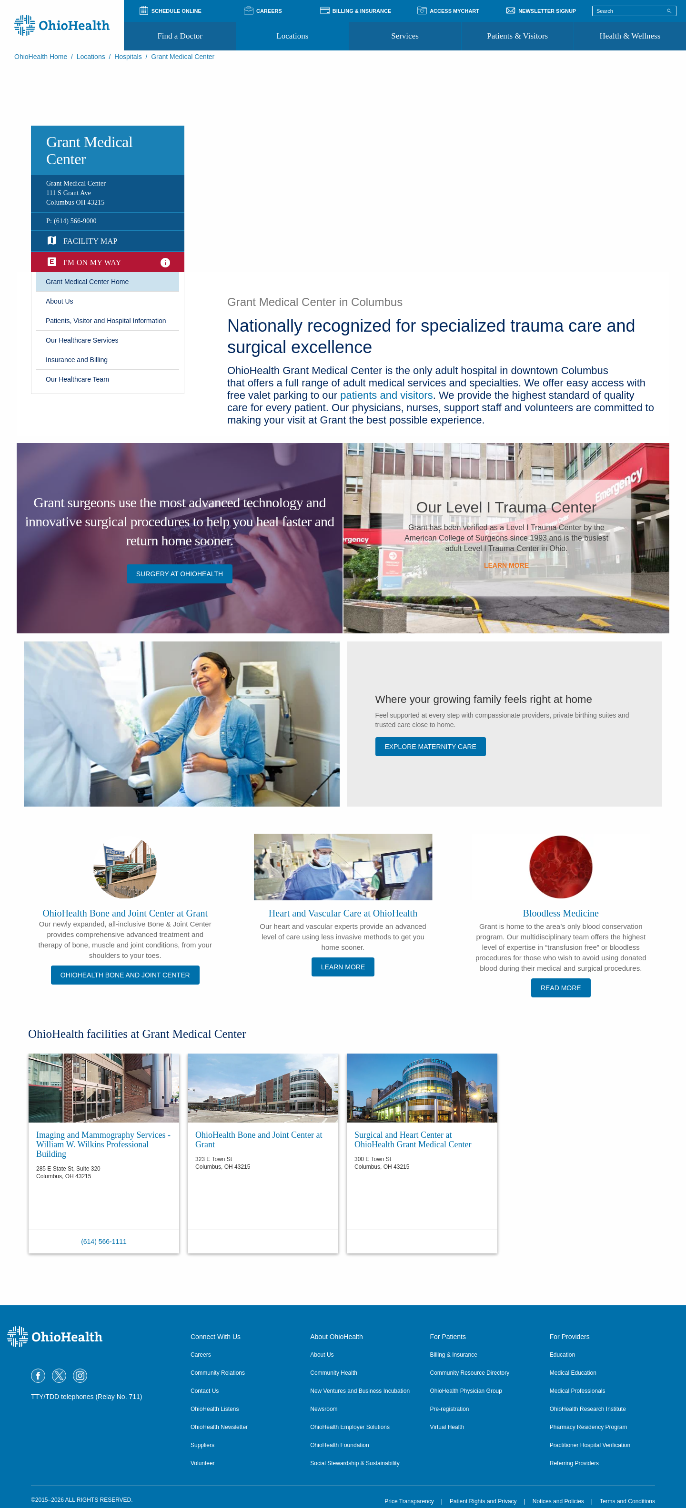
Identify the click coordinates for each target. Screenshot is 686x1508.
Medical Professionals (577, 1391)
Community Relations (218, 1373)
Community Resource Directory (470, 1373)
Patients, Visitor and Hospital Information (106, 321)
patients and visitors (386, 395)
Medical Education (573, 1373)
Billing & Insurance (453, 1354)
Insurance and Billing (77, 360)
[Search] (669, 10)
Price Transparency (409, 1501)
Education (562, 1354)
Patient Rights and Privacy (483, 1501)
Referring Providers (574, 1463)
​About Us (59, 301)
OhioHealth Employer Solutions (350, 1427)
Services (405, 35)
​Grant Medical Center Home (87, 282)
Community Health (333, 1373)
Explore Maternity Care (430, 746)
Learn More (343, 967)
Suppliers (202, 1445)
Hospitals (128, 56)
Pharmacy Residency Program (588, 1427)
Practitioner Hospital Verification (590, 1445)
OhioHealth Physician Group (466, 1391)
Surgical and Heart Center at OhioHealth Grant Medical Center (412, 1139)
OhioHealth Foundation (339, 1445)
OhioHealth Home (40, 56)
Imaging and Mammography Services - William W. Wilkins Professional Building (103, 1144)
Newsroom (323, 1409)
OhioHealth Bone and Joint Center (125, 975)
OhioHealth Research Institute (588, 1409)
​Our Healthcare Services (82, 340)
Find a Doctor (179, 35)
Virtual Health (447, 1427)
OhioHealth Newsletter (219, 1427)
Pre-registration (449, 1409)
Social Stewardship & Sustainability (354, 1463)
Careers (201, 1354)
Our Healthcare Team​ (77, 379)
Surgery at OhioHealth (179, 574)
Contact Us (205, 1391)
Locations (292, 35)
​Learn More (506, 565)
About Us (321, 1354)
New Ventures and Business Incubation (360, 1391)
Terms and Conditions (627, 1501)
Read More (561, 988)
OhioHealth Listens (215, 1409)
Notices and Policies (558, 1501)
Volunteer (203, 1463)
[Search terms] (634, 11)
